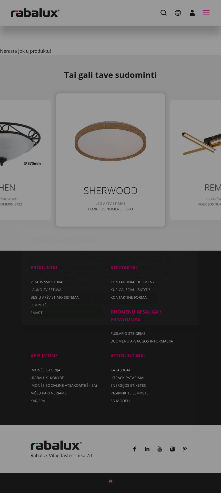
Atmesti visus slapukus (124, 268)
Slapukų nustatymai (60, 268)
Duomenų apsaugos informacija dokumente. (128, 253)
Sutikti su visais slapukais (66, 281)
